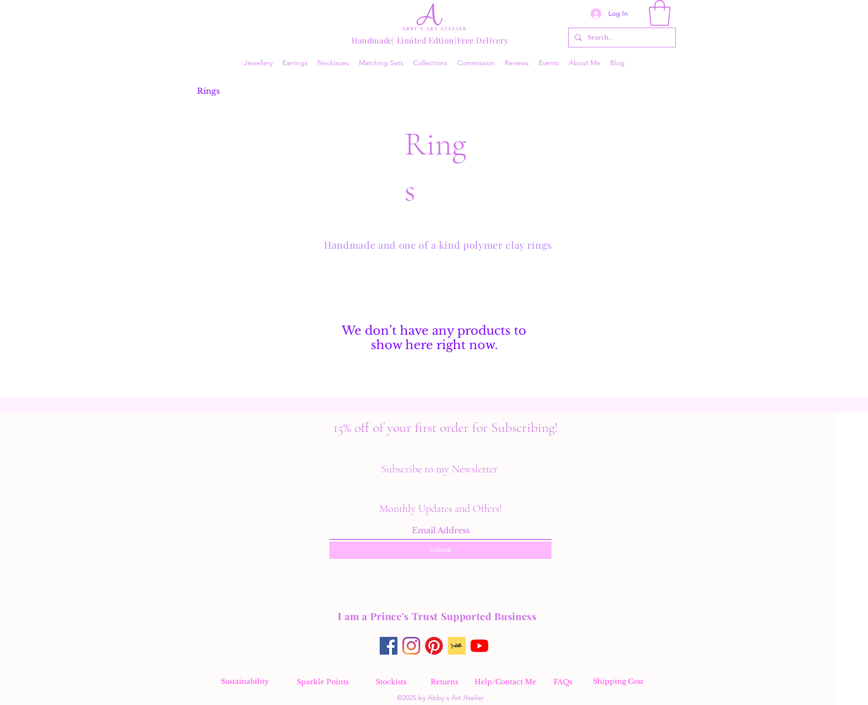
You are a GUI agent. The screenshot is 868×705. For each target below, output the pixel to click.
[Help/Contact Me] (505, 682)
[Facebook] (388, 646)
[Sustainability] (245, 681)
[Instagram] (411, 646)
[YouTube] (479, 646)
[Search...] (621, 37)
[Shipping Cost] (618, 681)
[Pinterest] (434, 646)
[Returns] (444, 682)
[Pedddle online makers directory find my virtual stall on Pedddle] (457, 646)
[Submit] (440, 550)
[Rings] (208, 91)
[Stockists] (391, 682)
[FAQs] (563, 682)
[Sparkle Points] (322, 682)
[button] (660, 13)
